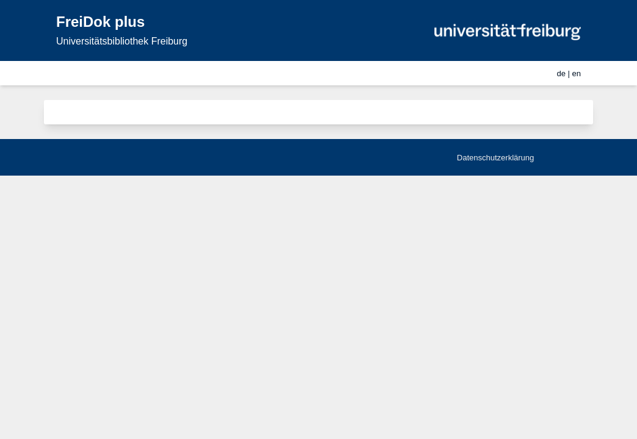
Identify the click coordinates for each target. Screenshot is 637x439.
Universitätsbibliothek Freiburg (121, 41)
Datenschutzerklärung (495, 157)
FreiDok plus (100, 21)
